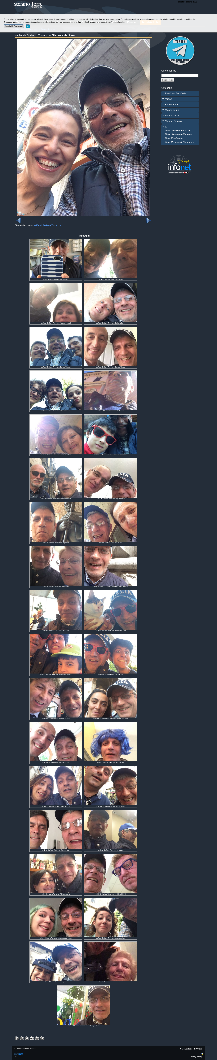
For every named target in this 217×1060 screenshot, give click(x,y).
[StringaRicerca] (179, 75)
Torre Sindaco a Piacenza (178, 134)
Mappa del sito (186, 1049)
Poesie (168, 99)
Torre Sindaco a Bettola (177, 130)
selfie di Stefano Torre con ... (49, 225)
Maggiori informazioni (14, 26)
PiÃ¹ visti (198, 1049)
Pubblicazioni (172, 104)
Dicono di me (172, 110)
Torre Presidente (174, 138)
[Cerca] (167, 79)
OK (27, 26)
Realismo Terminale (175, 93)
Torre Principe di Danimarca (179, 142)
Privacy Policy (196, 1057)
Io (166, 126)
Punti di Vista (172, 115)
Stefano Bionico (173, 121)
